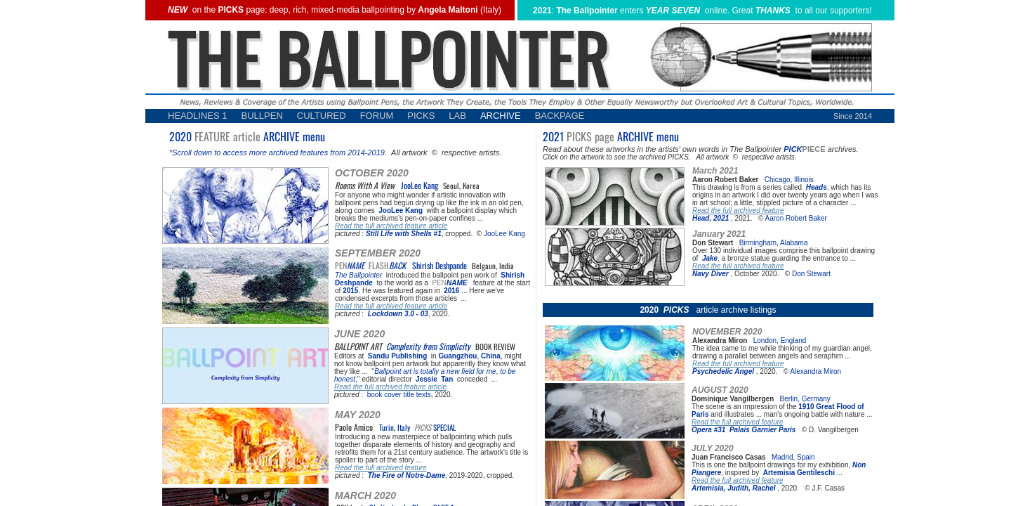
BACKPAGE (560, 115)
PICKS (421, 115)
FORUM (377, 115)
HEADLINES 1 (197, 115)
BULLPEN (262, 115)
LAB (457, 115)
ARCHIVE (500, 115)
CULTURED (321, 115)
